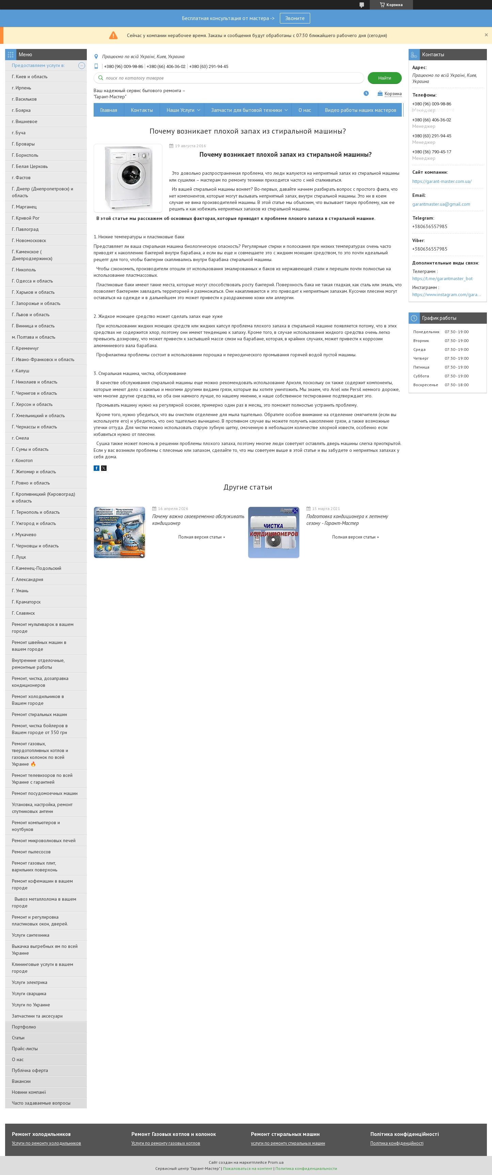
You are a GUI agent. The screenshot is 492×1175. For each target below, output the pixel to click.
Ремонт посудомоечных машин (45, 793)
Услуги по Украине (31, 1005)
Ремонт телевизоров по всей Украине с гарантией (42, 778)
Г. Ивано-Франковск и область (43, 359)
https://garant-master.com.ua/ (442, 181)
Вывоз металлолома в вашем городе (44, 902)
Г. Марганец (24, 207)
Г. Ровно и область (31, 483)
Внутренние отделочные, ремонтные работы (38, 663)
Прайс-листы (25, 1048)
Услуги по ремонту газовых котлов (165, 1143)
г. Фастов (21, 177)
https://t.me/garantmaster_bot (442, 278)
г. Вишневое (24, 121)
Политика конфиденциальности (306, 1168)
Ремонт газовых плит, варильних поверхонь (34, 866)
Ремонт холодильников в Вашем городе (38, 699)
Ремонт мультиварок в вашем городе (43, 627)
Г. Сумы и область (30, 449)
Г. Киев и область (29, 76)
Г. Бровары (23, 144)
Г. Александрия (27, 579)
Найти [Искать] (384, 78)
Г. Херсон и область (32, 404)
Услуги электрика (29, 982)
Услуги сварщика (29, 993)
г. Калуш (20, 371)
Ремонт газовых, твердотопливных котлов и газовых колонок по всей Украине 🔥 (40, 753)
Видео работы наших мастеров (360, 110)
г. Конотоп (22, 460)
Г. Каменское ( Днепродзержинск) (32, 255)
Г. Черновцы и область (35, 546)
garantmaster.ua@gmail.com (441, 204)
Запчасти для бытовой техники (246, 110)
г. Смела (20, 438)
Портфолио (24, 1027)
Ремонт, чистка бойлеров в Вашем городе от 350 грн (40, 728)
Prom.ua (276, 1162)
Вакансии (21, 1081)
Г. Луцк (19, 557)
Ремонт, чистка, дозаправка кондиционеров (40, 681)
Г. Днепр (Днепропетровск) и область (42, 192)
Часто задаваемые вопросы (41, 1103)
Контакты (142, 110)
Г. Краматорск (26, 602)
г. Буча (19, 133)
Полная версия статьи (200, 537)
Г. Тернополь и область (36, 512)
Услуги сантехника (30, 935)
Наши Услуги (180, 110)
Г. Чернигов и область (34, 393)
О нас (17, 1059)
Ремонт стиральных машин (39, 714)
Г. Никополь (24, 270)
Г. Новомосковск (29, 240)
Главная (108, 110)
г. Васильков (24, 99)
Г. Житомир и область (34, 472)
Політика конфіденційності (397, 1143)
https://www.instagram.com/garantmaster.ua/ (447, 294)
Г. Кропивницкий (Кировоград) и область (43, 497)
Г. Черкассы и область (34, 427)
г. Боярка (21, 110)
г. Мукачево (24, 534)
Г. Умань (20, 591)
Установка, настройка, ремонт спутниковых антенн (42, 807)
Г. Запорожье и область (36, 303)
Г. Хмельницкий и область (38, 415)
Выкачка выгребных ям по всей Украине (45, 949)
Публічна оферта (30, 1070)
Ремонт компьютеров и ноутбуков (36, 825)
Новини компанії (29, 1092)
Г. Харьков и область (33, 292)
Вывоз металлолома (432, 110)
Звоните (295, 18)
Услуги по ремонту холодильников (46, 1143)
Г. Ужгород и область (34, 523)
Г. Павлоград (25, 229)
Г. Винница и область (33, 326)
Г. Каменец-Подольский (36, 568)
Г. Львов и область (30, 314)
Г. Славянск (23, 613)
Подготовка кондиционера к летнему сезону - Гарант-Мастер (347, 519)
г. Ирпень (21, 88)
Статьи (18, 1038)
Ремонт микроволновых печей (44, 840)
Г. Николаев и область (34, 382)
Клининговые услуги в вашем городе (42, 967)
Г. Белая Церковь (30, 166)
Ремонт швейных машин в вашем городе (39, 645)
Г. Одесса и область (32, 281)
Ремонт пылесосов (31, 852)
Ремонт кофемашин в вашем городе (42, 884)
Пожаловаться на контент (247, 1168)
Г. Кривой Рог (25, 218)
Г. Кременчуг (25, 348)
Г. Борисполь (25, 155)
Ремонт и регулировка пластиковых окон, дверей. (40, 920)
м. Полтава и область (33, 337)
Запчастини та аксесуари (37, 1016)
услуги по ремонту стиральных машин (288, 1143)
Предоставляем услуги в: (38, 65)
